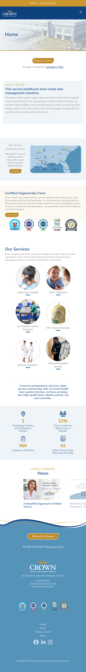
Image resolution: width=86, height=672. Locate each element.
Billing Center (47, 3)
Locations (15, 171)
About (43, 624)
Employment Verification (43, 586)
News (43, 635)
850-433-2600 (43, 580)
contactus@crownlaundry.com (43, 583)
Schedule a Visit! (54, 67)
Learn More (12, 214)
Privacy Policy (64, 661)
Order (32, 3)
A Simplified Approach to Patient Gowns (42, 507)
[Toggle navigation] (80, 12)
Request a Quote (43, 60)
